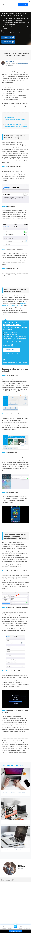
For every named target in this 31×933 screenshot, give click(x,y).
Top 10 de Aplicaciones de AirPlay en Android (13, 850)
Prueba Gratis (10, 350)
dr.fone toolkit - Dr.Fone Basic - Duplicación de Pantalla (15, 324)
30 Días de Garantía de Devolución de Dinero (15, 362)
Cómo (4, 879)
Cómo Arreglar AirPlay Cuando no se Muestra (13, 822)
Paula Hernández (10, 61)
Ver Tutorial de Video (7, 46)
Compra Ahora (10, 353)
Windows (12, 345)
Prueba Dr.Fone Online (15, 931)
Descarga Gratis (7, 37)
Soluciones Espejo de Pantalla (22, 63)
